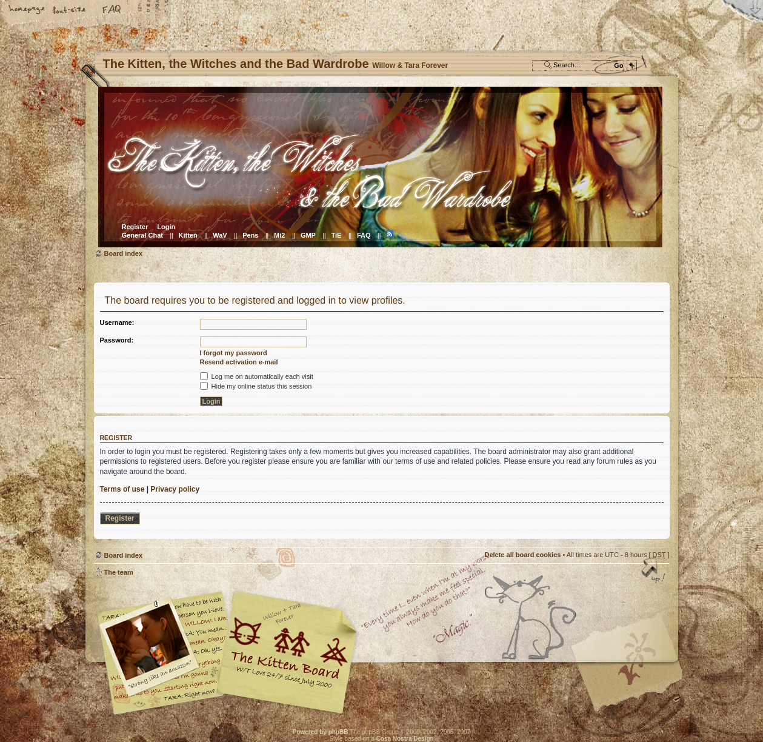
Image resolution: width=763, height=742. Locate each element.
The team (118, 572)
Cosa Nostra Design (405, 738)
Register (135, 226)
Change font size (69, 10)
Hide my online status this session (256, 386)
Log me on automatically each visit (256, 376)
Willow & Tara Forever (287, 648)
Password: (117, 340)
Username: (117, 322)
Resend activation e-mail (239, 362)
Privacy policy (174, 489)
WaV (220, 235)
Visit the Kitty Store (633, 679)
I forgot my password (233, 352)
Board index (380, 167)
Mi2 (279, 235)
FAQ (112, 10)
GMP (308, 235)
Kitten (188, 235)
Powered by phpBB (320, 732)
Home (27, 10)
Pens (250, 235)
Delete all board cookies (522, 554)
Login (166, 226)
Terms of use (122, 489)
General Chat (142, 235)
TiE (336, 235)
